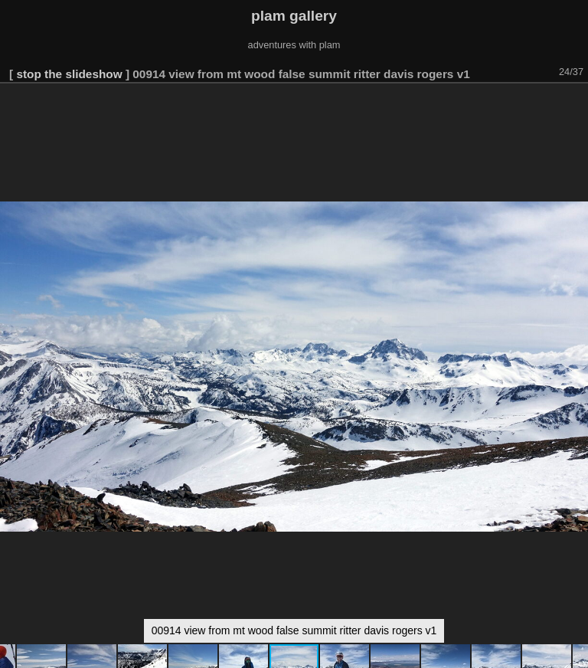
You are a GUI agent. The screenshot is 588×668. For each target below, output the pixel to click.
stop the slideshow (69, 73)
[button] (574, 105)
